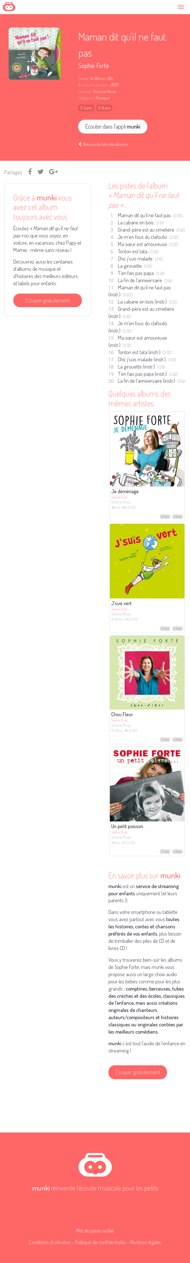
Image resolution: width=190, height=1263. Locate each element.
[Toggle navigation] (182, 7)
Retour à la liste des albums (102, 144)
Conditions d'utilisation (50, 1242)
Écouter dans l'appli (112, 126)
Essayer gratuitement (47, 300)
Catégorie (85, 98)
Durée (83, 78)
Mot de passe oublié (95, 1230)
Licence (84, 91)
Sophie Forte (93, 65)
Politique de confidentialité (100, 1242)
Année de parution (93, 85)
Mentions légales (145, 1242)
